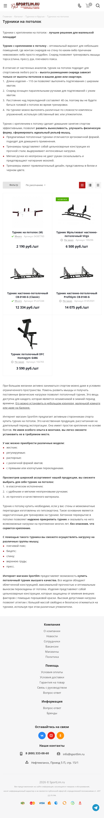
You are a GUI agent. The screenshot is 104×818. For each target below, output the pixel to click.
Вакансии (52, 646)
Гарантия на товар (52, 682)
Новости (52, 636)
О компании (52, 631)
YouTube (51, 735)
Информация (52, 701)
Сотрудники (52, 641)
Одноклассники (60, 735)
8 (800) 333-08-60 (37, 753)
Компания (52, 624)
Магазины (52, 651)
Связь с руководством (52, 687)
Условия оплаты (52, 672)
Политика (52, 657)
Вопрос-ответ (52, 692)
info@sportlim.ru (73, 754)
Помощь (52, 666)
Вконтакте (42, 735)
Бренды (52, 713)
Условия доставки (52, 677)
